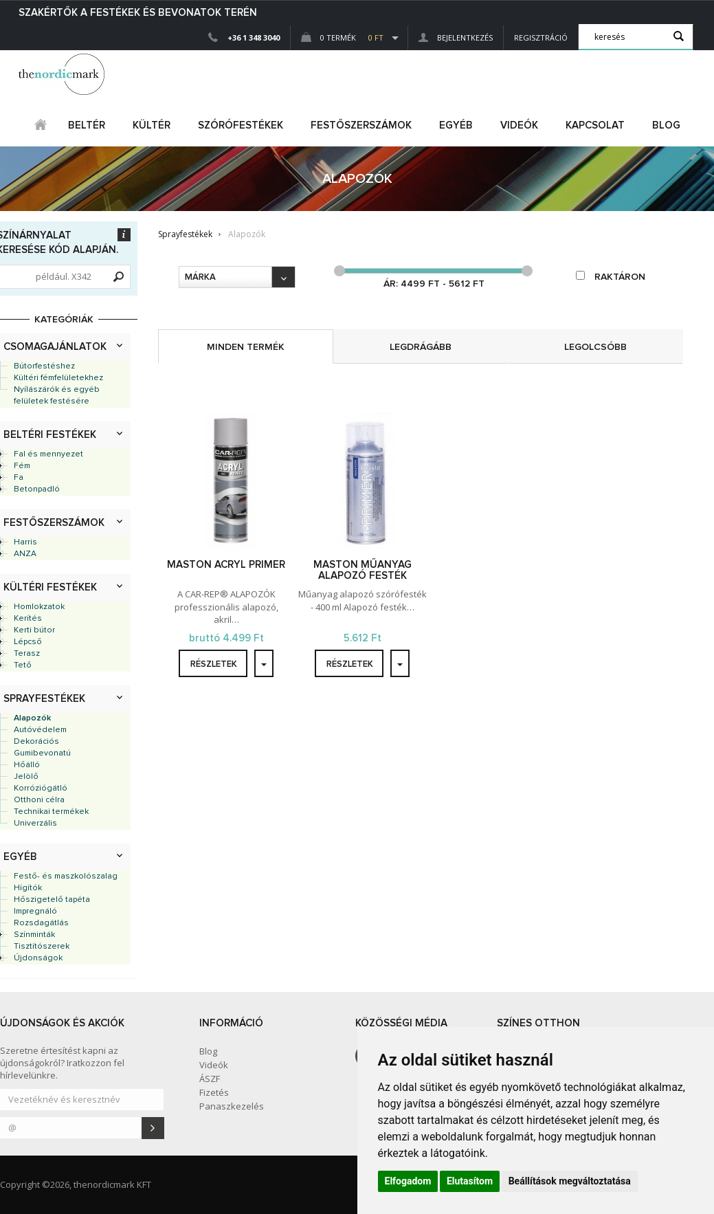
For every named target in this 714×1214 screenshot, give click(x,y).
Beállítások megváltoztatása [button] (570, 1181)
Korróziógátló (40, 788)
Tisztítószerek (41, 946)
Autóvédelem (40, 730)
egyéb (456, 125)
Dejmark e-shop (63, 74)
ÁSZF (209, 1078)
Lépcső (28, 642)
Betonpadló (37, 489)
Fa (18, 478)
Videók (519, 125)
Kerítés (28, 619)
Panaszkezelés (231, 1106)
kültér (151, 125)
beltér (86, 125)
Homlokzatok (39, 607)
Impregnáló (35, 911)
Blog (666, 125)
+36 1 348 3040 (253, 37)
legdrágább (420, 347)
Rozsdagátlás (41, 923)
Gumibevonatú (42, 753)
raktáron (610, 276)
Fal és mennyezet (48, 454)
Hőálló (27, 765)
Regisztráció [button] (541, 37)
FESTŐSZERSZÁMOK (361, 125)
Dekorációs (36, 742)
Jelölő (26, 777)
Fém (22, 466)
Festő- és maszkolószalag (66, 876)
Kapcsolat (595, 125)
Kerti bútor (34, 630)
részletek (213, 664)
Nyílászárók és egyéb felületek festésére (57, 396)
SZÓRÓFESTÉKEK (240, 125)
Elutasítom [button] (470, 1181)
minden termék (246, 347)
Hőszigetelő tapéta (52, 900)
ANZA (25, 554)
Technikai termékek (51, 812)
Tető (23, 665)
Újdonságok (38, 958)
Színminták (34, 935)
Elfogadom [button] (408, 1181)
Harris (25, 542)
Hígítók (28, 888)
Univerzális (35, 823)
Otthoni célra (39, 800)
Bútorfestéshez (44, 366)
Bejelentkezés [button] (456, 37)
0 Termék (342, 37)
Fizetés (214, 1092)
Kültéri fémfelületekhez (58, 378)
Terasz (27, 654)
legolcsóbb (595, 347)
